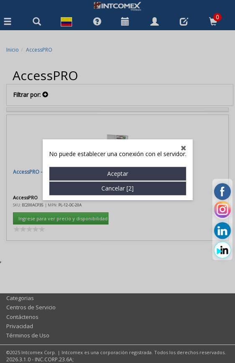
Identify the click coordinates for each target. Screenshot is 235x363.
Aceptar (117, 168)
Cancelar (117, 183)
